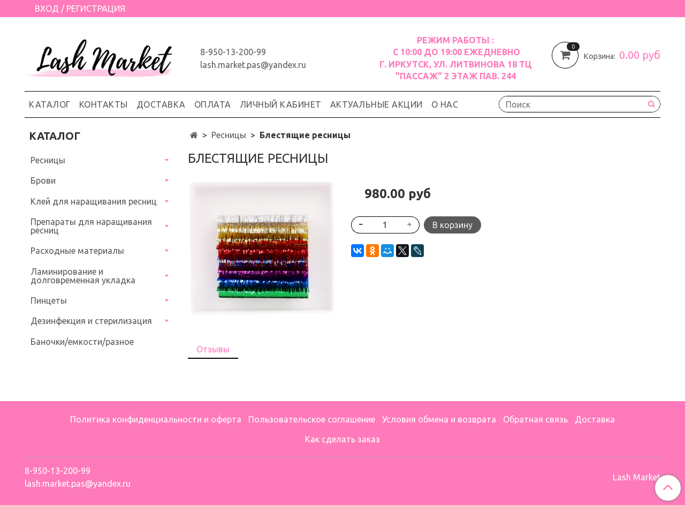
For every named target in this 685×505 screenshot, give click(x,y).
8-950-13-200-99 (233, 52)
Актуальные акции (376, 104)
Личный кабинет (281, 104)
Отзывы (213, 349)
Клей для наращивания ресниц (94, 201)
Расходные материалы (77, 250)
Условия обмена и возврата (439, 419)
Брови (43, 180)
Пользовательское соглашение (311, 419)
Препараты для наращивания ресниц (91, 226)
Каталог (50, 104)
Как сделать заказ (342, 439)
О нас (445, 104)
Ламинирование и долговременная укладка (83, 276)
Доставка (161, 104)
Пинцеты (49, 300)
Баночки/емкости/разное (82, 341)
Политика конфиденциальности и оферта (155, 419)
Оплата (212, 104)
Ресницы (228, 135)
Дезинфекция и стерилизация (91, 321)
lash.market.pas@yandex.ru (253, 65)
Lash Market (636, 477)
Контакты (103, 104)
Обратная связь (535, 419)
